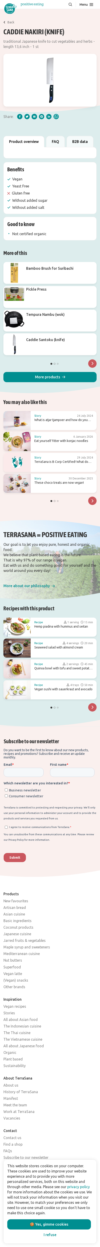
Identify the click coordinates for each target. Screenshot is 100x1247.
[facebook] (19, 116)
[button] (50, 377)
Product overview (24, 142)
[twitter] (27, 116)
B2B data (80, 142)
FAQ (55, 142)
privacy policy (78, 1187)
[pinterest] (41, 116)
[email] (34, 116)
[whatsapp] (56, 116)
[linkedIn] (49, 116)
